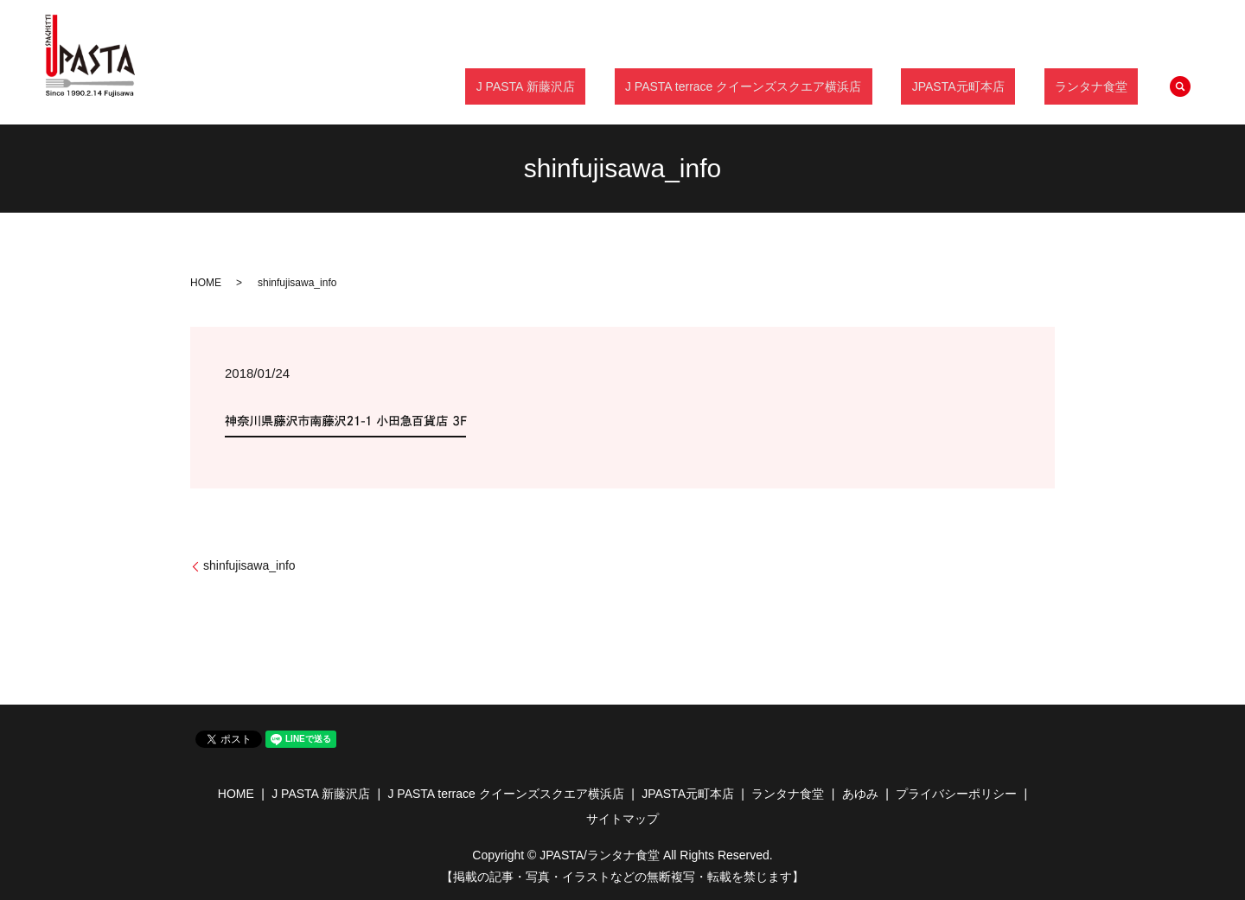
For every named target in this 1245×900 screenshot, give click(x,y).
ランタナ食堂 (1101, 86)
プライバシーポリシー (956, 794)
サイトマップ (622, 819)
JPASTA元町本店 (990, 86)
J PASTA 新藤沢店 (601, 86)
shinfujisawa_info (249, 565)
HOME (205, 283)
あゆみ (860, 794)
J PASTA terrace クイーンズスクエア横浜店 (797, 86)
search (1180, 86)
